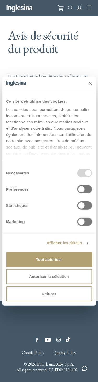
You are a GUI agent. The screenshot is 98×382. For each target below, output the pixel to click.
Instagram (58, 340)
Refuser (49, 294)
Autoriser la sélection (49, 276)
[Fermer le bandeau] (90, 83)
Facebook (37, 340)
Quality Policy (64, 352)
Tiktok (68, 338)
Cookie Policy (33, 352)
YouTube (48, 340)
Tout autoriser (49, 259)
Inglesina (19, 8)
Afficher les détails (64, 243)
